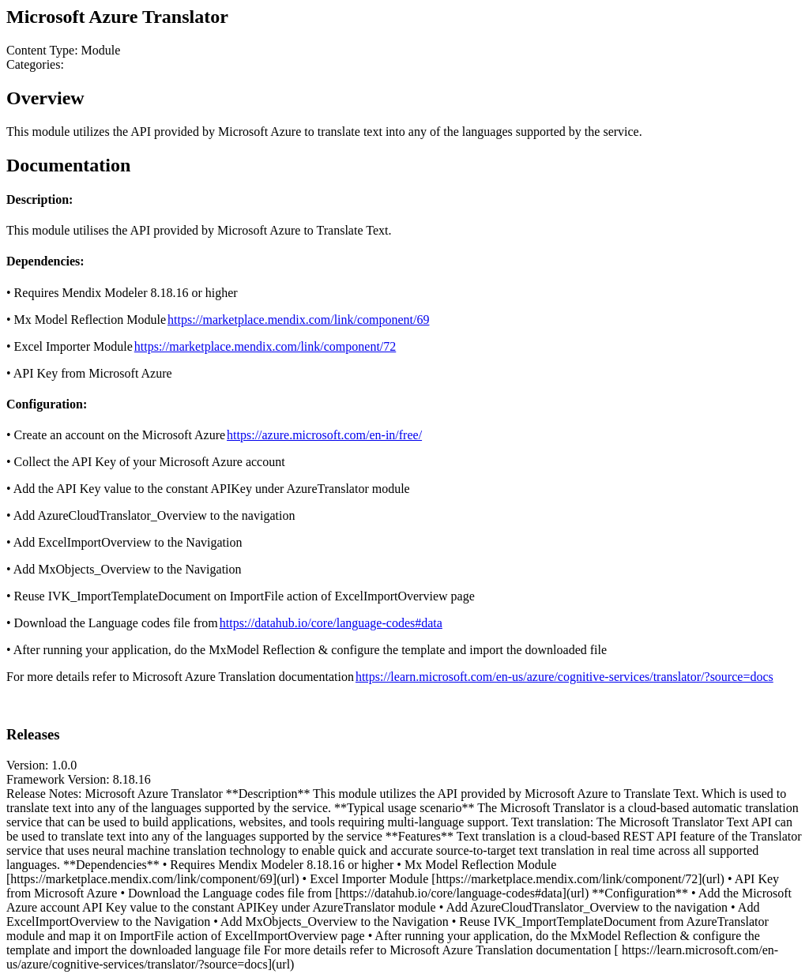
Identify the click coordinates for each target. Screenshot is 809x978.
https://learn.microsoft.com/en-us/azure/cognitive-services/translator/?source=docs (564, 676)
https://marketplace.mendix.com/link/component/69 (298, 319)
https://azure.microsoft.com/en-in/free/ (324, 435)
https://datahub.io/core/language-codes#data (331, 623)
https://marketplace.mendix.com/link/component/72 (265, 346)
